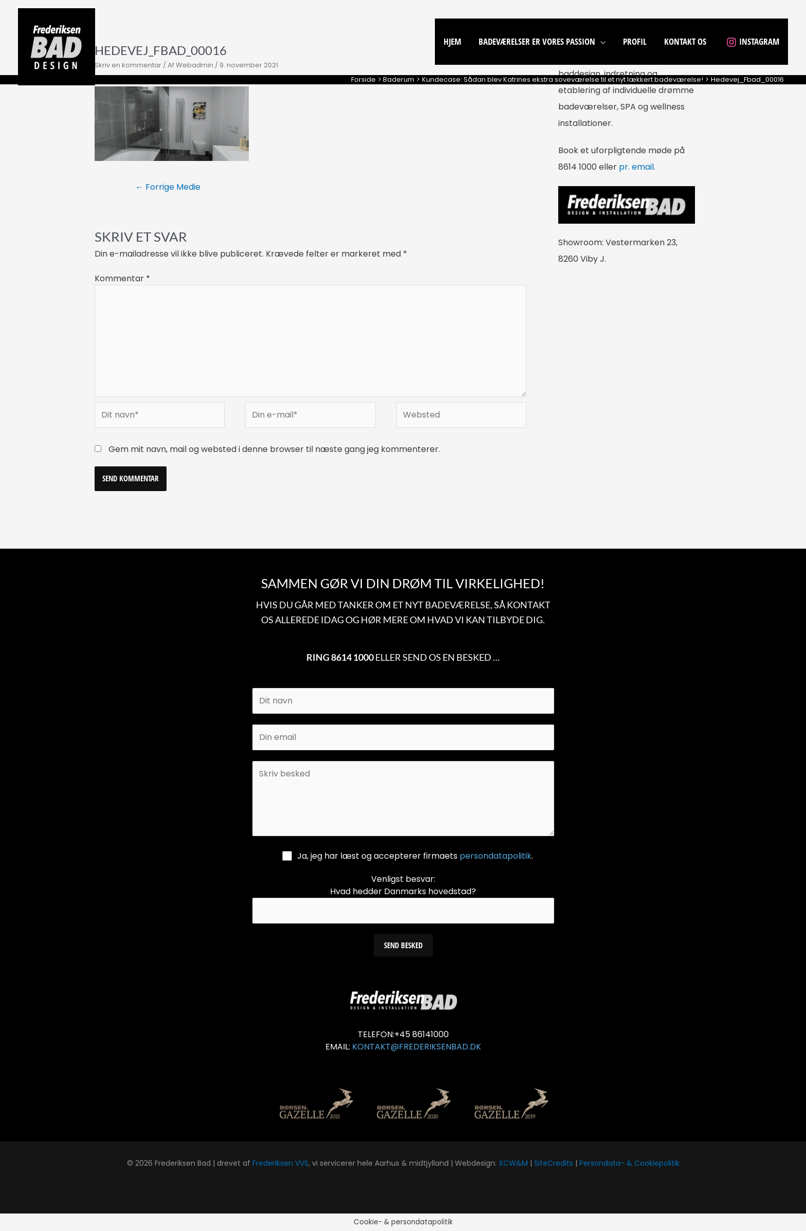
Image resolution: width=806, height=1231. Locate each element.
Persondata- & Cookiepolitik (629, 1163)
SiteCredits (553, 1163)
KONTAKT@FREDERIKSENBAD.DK (416, 1047)
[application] (600, 41)
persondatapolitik (496, 856)
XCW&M (513, 1163)
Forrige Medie (167, 187)
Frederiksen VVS (280, 1163)
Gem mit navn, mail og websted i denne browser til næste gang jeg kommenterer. (274, 449)
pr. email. (637, 167)
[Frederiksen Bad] (56, 46)
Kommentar (122, 278)
